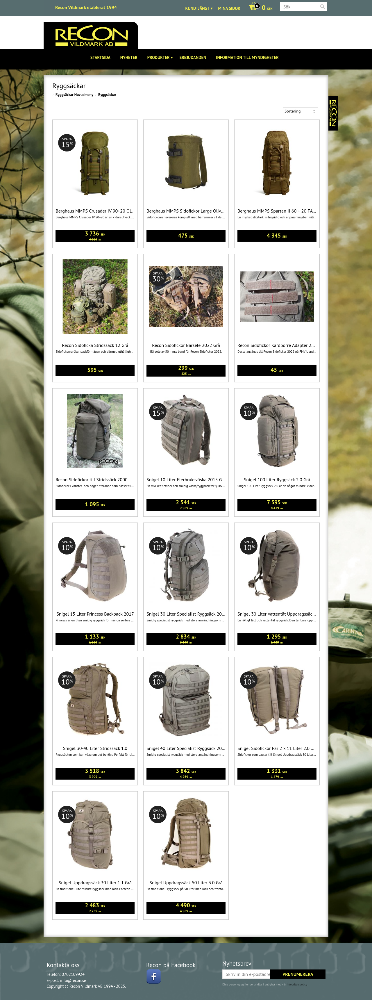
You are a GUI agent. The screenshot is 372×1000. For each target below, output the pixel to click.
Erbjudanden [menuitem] (193, 57)
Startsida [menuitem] (100, 57)
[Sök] (322, 6)
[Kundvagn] (259, 8)
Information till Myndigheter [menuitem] (247, 57)
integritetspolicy (297, 984)
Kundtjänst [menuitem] (197, 8)
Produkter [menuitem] (158, 57)
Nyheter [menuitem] (128, 57)
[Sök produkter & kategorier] (303, 6)
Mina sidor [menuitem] (229, 8)
